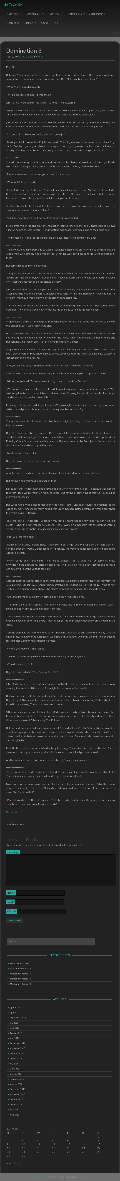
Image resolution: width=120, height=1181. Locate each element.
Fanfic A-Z (30, 22)
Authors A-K (14, 13)
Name (11, 892)
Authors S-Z (75, 13)
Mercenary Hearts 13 (20, 978)
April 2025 (15, 1007)
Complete (19, 824)
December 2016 (17, 1043)
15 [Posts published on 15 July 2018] (98, 1144)
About (44, 22)
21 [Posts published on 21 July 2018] (83, 1148)
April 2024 (15, 1012)
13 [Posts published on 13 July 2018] (68, 1144)
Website (11, 911)
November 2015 (17, 1094)
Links (55, 22)
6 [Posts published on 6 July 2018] (68, 1140)
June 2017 (14, 1038)
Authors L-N (34, 13)
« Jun (9, 1163)
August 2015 (16, 1104)
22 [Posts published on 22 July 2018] (98, 1148)
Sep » (17, 1163)
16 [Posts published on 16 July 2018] (8, 1148)
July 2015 (14, 1109)
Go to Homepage (39, 1177)
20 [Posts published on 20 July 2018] (68, 1148)
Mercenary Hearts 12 (20, 984)
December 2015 (17, 1089)
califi (41, 57)
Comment (13, 852)
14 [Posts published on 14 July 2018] (83, 1144)
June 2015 (14, 1114)
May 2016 (14, 1068)
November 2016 (17, 1048)
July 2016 (14, 1063)
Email (11, 901)
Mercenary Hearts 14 (20, 973)
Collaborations (97, 13)
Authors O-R (55, 13)
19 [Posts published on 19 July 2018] (53, 1148)
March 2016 (15, 1074)
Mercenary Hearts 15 (20, 968)
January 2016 (16, 1084)
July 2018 (14, 1023)
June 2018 (14, 1028)
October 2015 (16, 1099)
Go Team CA (13, 4)
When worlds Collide (20, 963)
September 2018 (18, 1017)
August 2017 (16, 1033)
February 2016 (17, 1079)
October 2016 (16, 1053)
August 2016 (16, 1058)
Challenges (13, 22)
